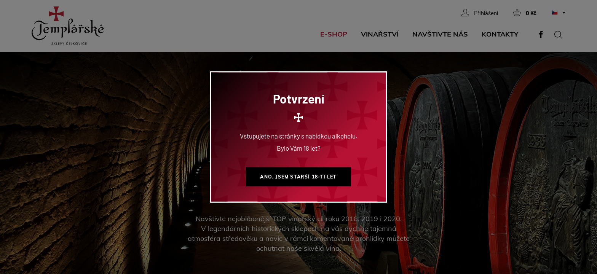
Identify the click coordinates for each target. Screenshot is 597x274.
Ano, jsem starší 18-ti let (298, 177)
